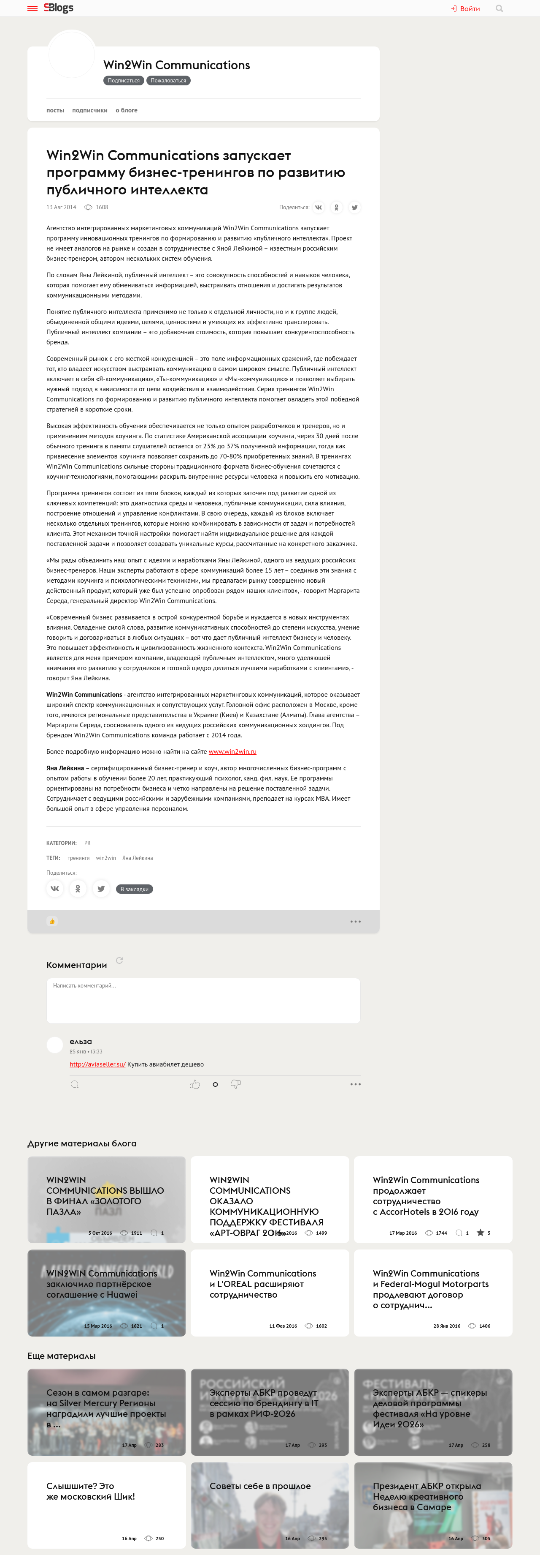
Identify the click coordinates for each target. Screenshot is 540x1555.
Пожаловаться (168, 80)
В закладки (134, 889)
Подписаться (124, 80)
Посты (55, 110)
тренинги (79, 858)
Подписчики (90, 110)
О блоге (127, 110)
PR (87, 843)
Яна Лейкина (137, 858)
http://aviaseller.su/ (98, 1064)
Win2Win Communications (176, 65)
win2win (106, 858)
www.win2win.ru (232, 751)
